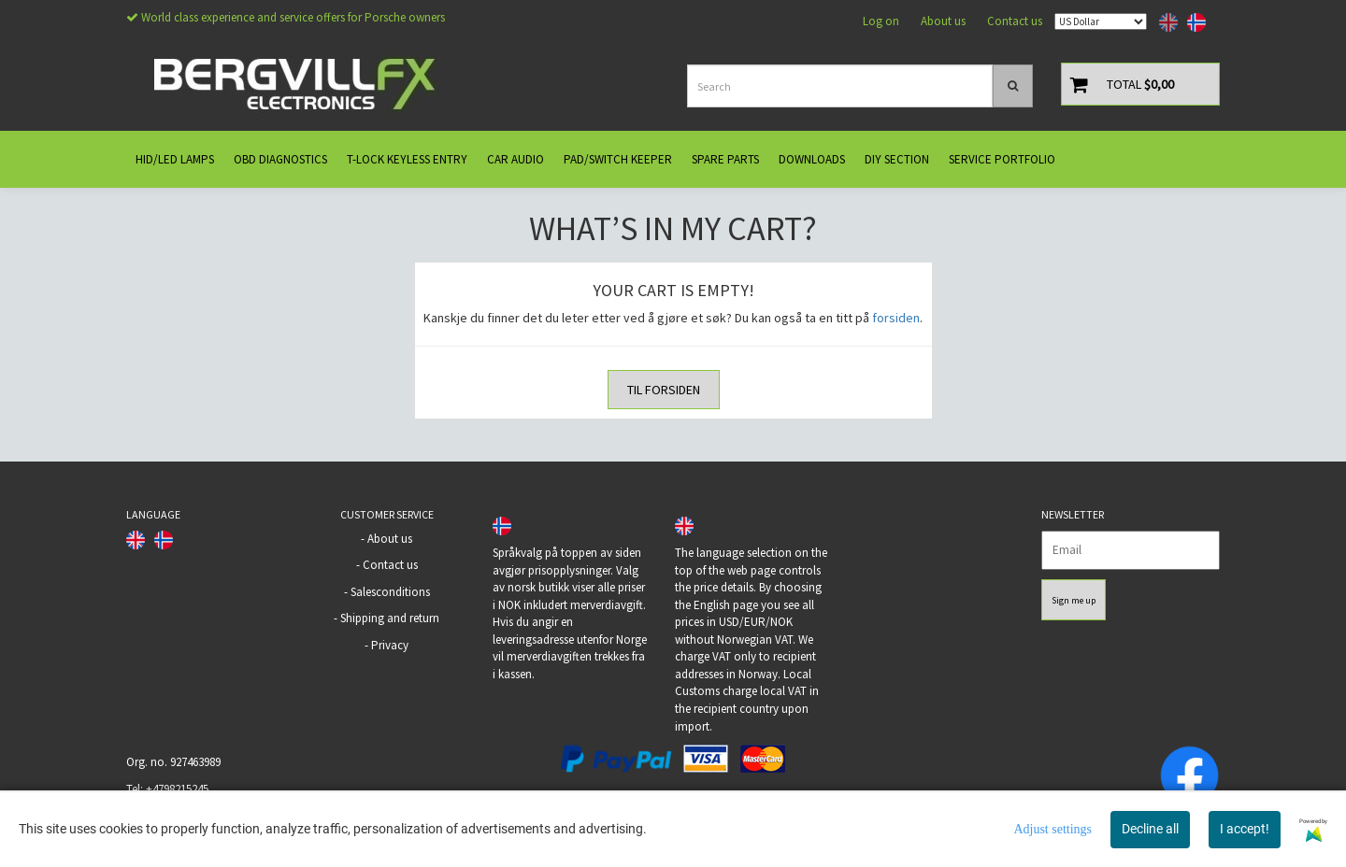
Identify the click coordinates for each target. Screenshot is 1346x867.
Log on (881, 21)
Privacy (389, 645)
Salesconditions (390, 592)
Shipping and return (389, 618)
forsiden (896, 317)
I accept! (1244, 828)
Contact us (1014, 21)
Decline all (1150, 828)
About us (943, 21)
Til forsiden (663, 389)
